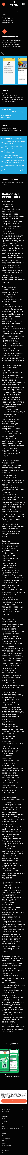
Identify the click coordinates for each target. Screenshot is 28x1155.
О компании (5, 1150)
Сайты (4, 1114)
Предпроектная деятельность (10, 1128)
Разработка (5, 1135)
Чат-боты (5, 1116)
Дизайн (4, 1133)
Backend (4, 1118)
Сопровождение (6, 1145)
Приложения (5, 1111)
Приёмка (4, 1140)
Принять (14, 1100)
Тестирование (6, 1138)
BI (3, 1123)
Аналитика (5, 1131)
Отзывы (4, 1152)
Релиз (4, 1143)
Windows (4, 1121)
